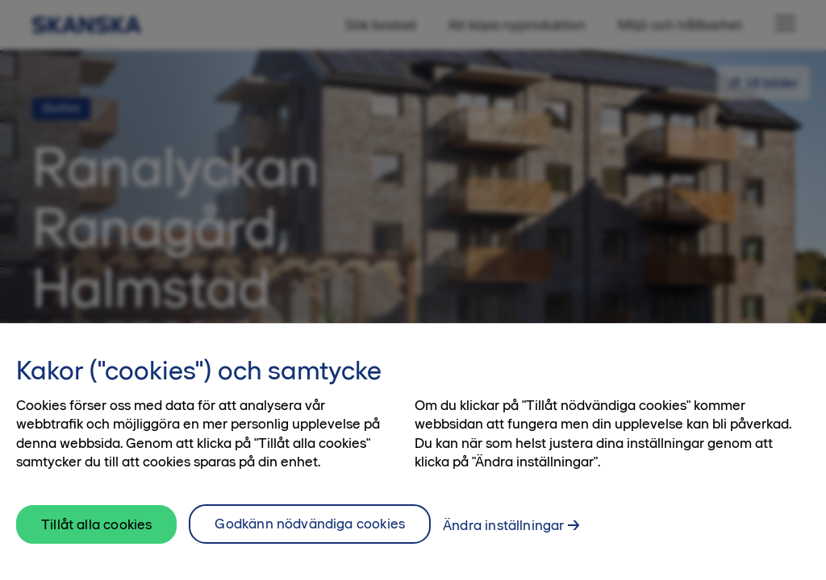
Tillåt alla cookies (96, 545)
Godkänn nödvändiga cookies (310, 544)
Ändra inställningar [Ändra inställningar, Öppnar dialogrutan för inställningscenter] (503, 546)
